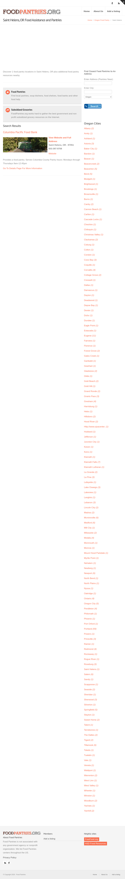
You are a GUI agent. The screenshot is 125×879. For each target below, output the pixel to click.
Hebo (88, 411)
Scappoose (91, 684)
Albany (89, 128)
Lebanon (90, 502)
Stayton (89, 715)
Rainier (89, 644)
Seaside (89, 689)
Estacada (90, 330)
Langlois (89, 497)
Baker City (90, 148)
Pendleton (90, 608)
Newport (89, 573)
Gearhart (90, 366)
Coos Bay (90, 260)
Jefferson (90, 437)
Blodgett (89, 179)
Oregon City (91, 603)
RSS (4, 862)
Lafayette (90, 482)
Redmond (90, 649)
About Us (98, 11)
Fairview (89, 341)
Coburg (89, 245)
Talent (88, 725)
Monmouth (91, 543)
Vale (87, 760)
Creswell (90, 280)
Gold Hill (89, 386)
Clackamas (91, 239)
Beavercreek (91, 164)
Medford (89, 523)
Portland (90, 629)
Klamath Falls (92, 462)
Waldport (90, 770)
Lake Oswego (92, 487)
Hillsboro (90, 416)
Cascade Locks (93, 219)
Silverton (90, 704)
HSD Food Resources (95, 843)
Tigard (88, 740)
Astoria (89, 143)
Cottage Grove (92, 275)
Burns (88, 199)
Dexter (89, 310)
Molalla (89, 538)
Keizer (88, 447)
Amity (88, 133)
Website (52, 153)
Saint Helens (92, 669)
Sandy (88, 679)
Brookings (90, 189)
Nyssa (88, 588)
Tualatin (89, 755)
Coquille (89, 265)
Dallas (88, 285)
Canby (89, 204)
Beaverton (90, 169)
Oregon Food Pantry (101, 20)
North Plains (91, 583)
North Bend (91, 578)
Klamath (89, 457)
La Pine (89, 477)
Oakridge (90, 593)
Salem (88, 674)
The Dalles (91, 735)
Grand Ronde (92, 391)
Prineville (90, 639)
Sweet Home (92, 720)
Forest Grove (92, 351)
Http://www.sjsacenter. (96, 426)
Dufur (88, 315)
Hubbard (90, 432)
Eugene (90, 335)
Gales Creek (91, 356)
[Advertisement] (62, 43)
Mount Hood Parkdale (96, 553)
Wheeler (89, 790)
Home (87, 11)
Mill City (89, 528)
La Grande (91, 472)
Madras (89, 512)
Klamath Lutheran (94, 467)
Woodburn (90, 801)
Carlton (89, 214)
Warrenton (90, 775)
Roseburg (90, 664)
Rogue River (91, 659)
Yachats (89, 806)
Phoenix (89, 619)
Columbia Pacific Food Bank (20, 132)
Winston (89, 795)
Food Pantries (32, 13)
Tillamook (90, 745)
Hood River (91, 421)
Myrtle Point (91, 558)
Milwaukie (90, 533)
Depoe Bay (91, 305)
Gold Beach (91, 381)
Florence (90, 346)
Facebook (8, 862)
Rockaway (90, 654)
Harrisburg (90, 406)
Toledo (89, 750)
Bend (88, 174)
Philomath (90, 613)
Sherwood (90, 699)
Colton (89, 250)
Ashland (89, 138)
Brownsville (91, 194)
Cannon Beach (93, 209)
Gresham (90, 401)
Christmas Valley (93, 234)
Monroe (89, 548)
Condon (89, 255)
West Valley (91, 785)
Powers (89, 634)
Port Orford (91, 624)
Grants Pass (91, 396)
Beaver (89, 159)
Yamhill (89, 811)
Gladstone (90, 371)
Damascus (91, 290)
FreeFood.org (91, 839)
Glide (88, 376)
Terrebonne (91, 730)
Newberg (90, 568)
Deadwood (91, 300)
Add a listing (113, 11)
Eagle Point (91, 325)
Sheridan (90, 694)
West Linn (90, 780)
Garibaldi (90, 361)
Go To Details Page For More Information (22, 168)
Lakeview (90, 492)
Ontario (89, 598)
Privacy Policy (9, 857)
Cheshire (90, 224)
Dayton (89, 295)
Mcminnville (91, 517)
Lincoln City (91, 507)
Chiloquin (90, 229)
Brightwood (91, 184)
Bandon (89, 154)
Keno (88, 452)
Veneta (89, 765)
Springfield (91, 710)
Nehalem (90, 563)
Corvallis (90, 270)
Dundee (89, 320)
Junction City (92, 442)
